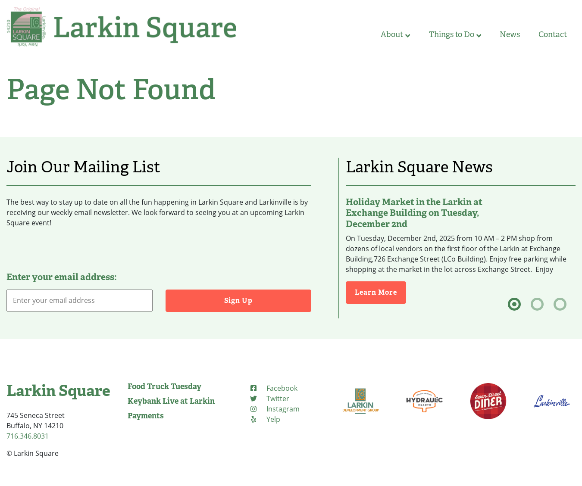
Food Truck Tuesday (164, 386)
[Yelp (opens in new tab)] (264, 419)
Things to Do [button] (455, 34)
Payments (146, 416)
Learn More (380, 292)
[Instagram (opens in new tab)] (274, 409)
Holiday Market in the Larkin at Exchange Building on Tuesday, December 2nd (414, 213)
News (510, 34)
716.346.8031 (27, 436)
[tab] (514, 304)
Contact (552, 34)
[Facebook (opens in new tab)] (273, 388)
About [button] (395, 34)
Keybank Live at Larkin (171, 401)
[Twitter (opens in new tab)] (269, 398)
